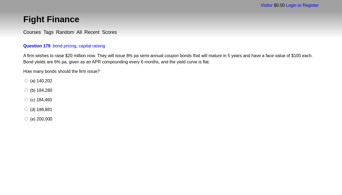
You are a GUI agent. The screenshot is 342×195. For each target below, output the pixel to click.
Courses (32, 32)
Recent (92, 32)
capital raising (92, 46)
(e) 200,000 (40, 119)
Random (65, 32)
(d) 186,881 (40, 109)
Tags (48, 32)
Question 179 (36, 46)
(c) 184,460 (40, 100)
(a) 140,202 (40, 81)
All (79, 32)
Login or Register (302, 5)
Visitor (267, 5)
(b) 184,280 (40, 90)
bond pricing (64, 46)
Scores (109, 32)
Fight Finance (51, 19)
